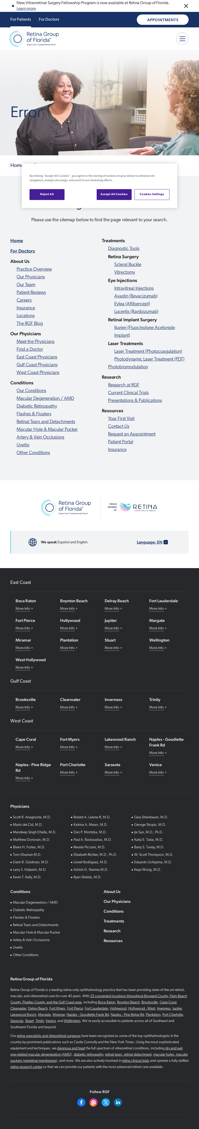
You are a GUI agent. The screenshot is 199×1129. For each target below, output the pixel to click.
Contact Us (118, 426)
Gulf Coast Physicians (37, 365)
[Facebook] (81, 1102)
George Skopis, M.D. (150, 825)
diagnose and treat (71, 1048)
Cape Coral (168, 1002)
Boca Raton (106, 1002)
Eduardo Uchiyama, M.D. (153, 862)
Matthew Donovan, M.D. (31, 840)
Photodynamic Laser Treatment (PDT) (149, 359)
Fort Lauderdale (96, 1009)
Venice (51, 1021)
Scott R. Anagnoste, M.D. (32, 817)
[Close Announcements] (186, 6)
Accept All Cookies (114, 194)
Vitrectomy (124, 272)
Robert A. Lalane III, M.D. (92, 817)
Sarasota (16, 1021)
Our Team (26, 285)
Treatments (114, 921)
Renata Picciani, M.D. (89, 847)
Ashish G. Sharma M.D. (91, 870)
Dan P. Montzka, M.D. (90, 832)
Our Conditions (31, 390)
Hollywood (118, 1009)
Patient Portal (120, 442)
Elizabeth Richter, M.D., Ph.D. (95, 855)
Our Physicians (31, 277)
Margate (44, 1015)
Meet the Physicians (35, 341)
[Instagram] (93, 1102)
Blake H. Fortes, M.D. (29, 847)
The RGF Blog (30, 323)
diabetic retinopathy (88, 1055)
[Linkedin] (118, 1102)
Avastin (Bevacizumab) (136, 296)
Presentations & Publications (135, 400)
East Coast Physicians (37, 357)
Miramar (59, 1015)
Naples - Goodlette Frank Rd (88, 1015)
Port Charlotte (172, 1015)
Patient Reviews (31, 292)
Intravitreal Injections (134, 288)
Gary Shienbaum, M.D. (151, 817)
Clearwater (18, 1009)
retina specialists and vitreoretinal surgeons (49, 1036)
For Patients (20, 20)
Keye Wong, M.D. (147, 870)
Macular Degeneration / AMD (45, 398)
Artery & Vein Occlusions (40, 437)
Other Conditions (33, 453)
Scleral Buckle (127, 264)
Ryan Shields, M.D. (87, 877)
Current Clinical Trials (128, 393)
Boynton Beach (128, 1002)
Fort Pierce (75, 1009)
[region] (99, 186)
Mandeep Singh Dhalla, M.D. (34, 832)
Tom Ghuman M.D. (27, 855)
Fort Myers (57, 1009)
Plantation (153, 1015)
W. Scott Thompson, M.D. (153, 855)
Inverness (164, 1009)
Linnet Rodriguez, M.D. (91, 862)
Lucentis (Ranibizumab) (136, 311)
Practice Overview (34, 269)
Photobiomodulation (128, 367)
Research (112, 930)
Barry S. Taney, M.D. (149, 847)
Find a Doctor (30, 349)
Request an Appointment (131, 434)
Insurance (26, 308)
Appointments (163, 20)
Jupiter (177, 1009)
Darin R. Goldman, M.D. (31, 862)
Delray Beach (38, 1009)
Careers (24, 300)
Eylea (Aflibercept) (132, 304)
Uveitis (23, 445)
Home (16, 240)
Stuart (29, 1021)
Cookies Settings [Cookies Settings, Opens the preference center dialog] (152, 194)
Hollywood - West (141, 1009)
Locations (26, 316)
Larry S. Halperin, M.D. (29, 870)
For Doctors (49, 20)
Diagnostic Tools (123, 248)
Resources (113, 940)
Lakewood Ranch (23, 1015)
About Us (112, 891)
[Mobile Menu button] (182, 38)
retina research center (26, 1067)
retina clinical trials (135, 1061)
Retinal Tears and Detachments (46, 421)
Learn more (26, 9)
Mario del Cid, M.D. (27, 825)
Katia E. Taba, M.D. (148, 840)
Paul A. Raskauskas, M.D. (93, 840)
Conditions (114, 911)
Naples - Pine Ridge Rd (127, 1015)
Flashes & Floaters (34, 414)
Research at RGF (123, 385)
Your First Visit (121, 418)
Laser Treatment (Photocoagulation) (148, 351)
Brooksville (149, 1002)
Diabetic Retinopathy (37, 406)
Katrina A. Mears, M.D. (91, 825)
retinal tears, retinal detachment (128, 1055)
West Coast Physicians (38, 372)
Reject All (47, 194)
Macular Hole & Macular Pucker (47, 429)
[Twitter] (106, 1102)
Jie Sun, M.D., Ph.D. (148, 832)
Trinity (39, 1021)
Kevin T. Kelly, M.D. (27, 877)
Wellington (72, 1021)
